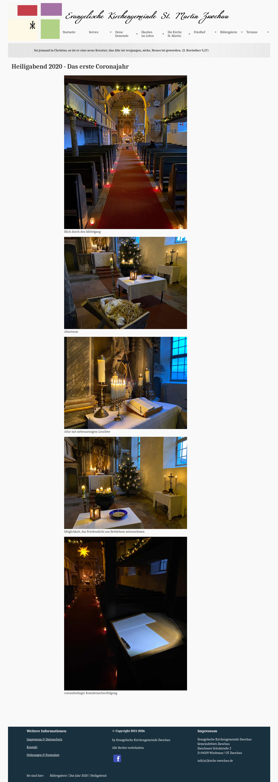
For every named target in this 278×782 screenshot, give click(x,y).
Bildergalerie (228, 32)
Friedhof (199, 32)
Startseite (69, 32)
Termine (252, 32)
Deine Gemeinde (121, 34)
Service (94, 32)
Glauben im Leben (148, 34)
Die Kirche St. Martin (175, 34)
